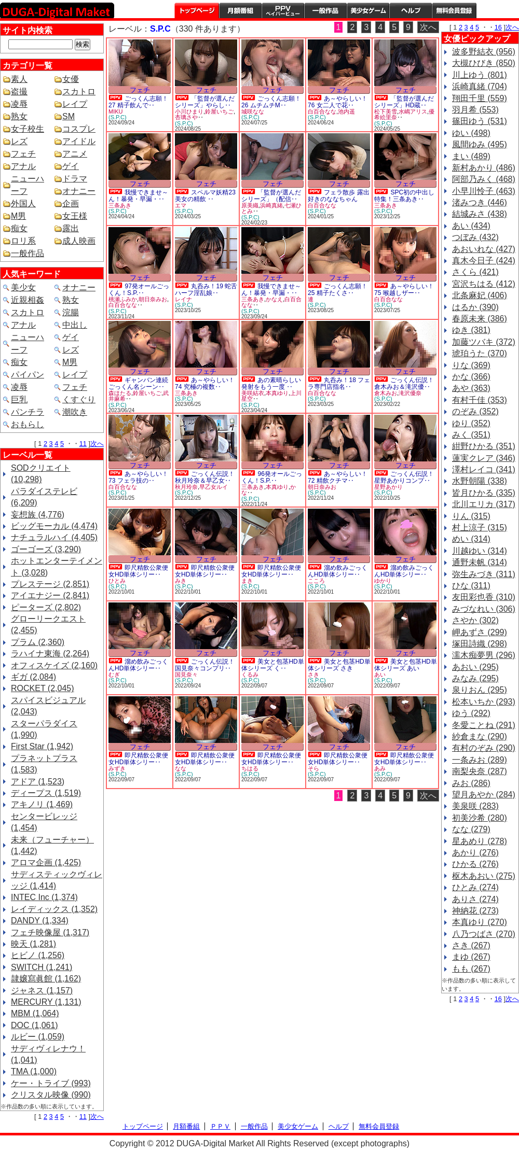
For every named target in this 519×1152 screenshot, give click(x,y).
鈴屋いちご (219, 111)
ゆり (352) (471, 423)
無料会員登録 (379, 1126)
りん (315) (471, 516)
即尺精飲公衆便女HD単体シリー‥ (138, 571)
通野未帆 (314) (479, 562)
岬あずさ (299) (479, 632)
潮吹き (74, 412)
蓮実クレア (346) (483, 458)
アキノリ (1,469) (42, 804)
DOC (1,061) (34, 1025)
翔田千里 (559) (479, 98)
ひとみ (117, 581)
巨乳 (19, 399)
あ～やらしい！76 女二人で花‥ (337, 102)
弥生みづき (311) (483, 574)
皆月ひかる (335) (483, 492)
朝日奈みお (153, 299)
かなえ (274, 299)
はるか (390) (475, 307)
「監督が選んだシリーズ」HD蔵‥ (404, 102)
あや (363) (471, 388)
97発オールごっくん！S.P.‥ (138, 290)
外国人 (23, 203)
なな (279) (471, 829)
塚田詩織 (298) (479, 643)
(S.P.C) (117, 117)
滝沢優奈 (410, 393)
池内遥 (346, 111)
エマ (180, 205)
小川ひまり (189, 111)
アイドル (78, 141)
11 (83, 443)
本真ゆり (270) (479, 922)
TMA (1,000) (34, 1071)
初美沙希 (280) (479, 817)
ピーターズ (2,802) (46, 607)
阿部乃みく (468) (483, 179)
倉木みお (385, 393)
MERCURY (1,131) (46, 1002)
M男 (18, 216)
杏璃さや (186, 117)
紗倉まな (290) (479, 736)
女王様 (74, 216)
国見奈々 (186, 674)
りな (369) (471, 365)
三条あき (119, 205)
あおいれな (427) (483, 249)
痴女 (19, 228)
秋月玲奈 (186, 487)
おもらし (27, 424)
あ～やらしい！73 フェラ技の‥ (138, 477)
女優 (70, 79)
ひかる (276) (475, 864)
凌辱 (19, 104)
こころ (316, 581)
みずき (117, 768)
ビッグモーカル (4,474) (54, 526)
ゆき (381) (471, 330)
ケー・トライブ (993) (51, 1083)
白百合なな (322, 111)
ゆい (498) (471, 133)
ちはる (249, 768)
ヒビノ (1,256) (37, 955)
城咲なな (252, 111)
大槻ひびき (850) (483, 63)
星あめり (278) (479, 841)
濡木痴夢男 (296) (483, 655)
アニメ (74, 153)
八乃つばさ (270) (483, 934)
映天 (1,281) (33, 943)
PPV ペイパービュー (283, 10)
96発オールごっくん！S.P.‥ (271, 477)
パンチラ (27, 412)
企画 (70, 203)
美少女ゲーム (368, 10)
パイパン (27, 374)
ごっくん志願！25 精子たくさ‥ (337, 290)
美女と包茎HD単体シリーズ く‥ (272, 665)
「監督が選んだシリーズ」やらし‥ (205, 102)
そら (313, 768)
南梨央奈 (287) (479, 771)
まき (247, 581)
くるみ (249, 674)
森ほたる (119, 393)
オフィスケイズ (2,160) (54, 665)
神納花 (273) (475, 910)
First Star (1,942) (42, 746)
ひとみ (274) (475, 887)
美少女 (23, 287)
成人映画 (78, 240)
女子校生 (27, 128)
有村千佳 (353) (479, 400)
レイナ (183, 299)
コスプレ (78, 128)
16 (498, 27)
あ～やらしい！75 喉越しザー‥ (404, 290)
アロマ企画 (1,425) (46, 862)
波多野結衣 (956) (483, 51)
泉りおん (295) (479, 689)
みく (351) (471, 434)
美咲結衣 (252, 393)
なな (180, 768)
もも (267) (471, 968)
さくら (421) (475, 272)
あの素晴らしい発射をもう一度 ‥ (271, 383)
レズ (19, 141)
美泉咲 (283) (475, 806)
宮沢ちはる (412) (483, 283)
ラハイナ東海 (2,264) (50, 653)
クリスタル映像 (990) (51, 1094)
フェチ (23, 153)
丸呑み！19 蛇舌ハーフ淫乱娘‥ (206, 290)
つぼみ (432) (475, 237)
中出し (74, 324)
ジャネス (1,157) (42, 990)
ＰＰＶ (220, 1126)
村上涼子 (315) (479, 527)
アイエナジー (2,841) (50, 595)
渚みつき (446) (479, 202)
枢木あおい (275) (483, 876)
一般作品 (325, 10)
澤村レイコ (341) (483, 469)
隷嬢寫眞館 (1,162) (46, 978)
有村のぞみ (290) (483, 747)
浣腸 (70, 312)
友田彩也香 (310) (483, 597)
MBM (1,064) (35, 1013)
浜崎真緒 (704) (479, 86)
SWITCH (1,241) (41, 967)
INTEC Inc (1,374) (44, 897)
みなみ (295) (475, 678)
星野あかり (388, 487)
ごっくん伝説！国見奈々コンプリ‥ (205, 665)
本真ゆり (277, 393)
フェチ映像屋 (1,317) (50, 932)
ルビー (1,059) (37, 1036)
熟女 (19, 116)
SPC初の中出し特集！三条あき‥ (404, 196)
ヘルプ (410, 10)
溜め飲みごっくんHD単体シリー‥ (337, 571)
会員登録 (454, 10)
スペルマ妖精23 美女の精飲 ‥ (205, 196)
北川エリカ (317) (483, 504)
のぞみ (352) (475, 411)
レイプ (74, 104)
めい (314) (471, 539)
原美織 (249, 205)
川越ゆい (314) (479, 550)
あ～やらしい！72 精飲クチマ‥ (337, 477)
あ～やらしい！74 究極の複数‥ (205, 383)
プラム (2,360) (37, 642)
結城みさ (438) (479, 213)
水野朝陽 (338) (479, 480)
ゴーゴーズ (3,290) (46, 549)
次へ (97, 443)
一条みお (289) (479, 759)
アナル (23, 166)
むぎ (114, 674)
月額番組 (240, 10)
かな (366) (471, 376)
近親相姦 (27, 300)
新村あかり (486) (483, 167)
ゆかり (382, 581)
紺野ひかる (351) (483, 446)
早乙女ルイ (213, 487)
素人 (19, 79)
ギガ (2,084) (33, 676)
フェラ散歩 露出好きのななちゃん (339, 196)
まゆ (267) (471, 956)
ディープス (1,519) (46, 793)
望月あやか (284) (483, 794)
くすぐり (78, 399)
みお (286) (471, 783)
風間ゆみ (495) (479, 144)
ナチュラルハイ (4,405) (54, 537)
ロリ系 (23, 240)
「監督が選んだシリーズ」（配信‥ (271, 196)
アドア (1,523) (37, 781)
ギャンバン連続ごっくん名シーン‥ (138, 383)
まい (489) (471, 156)
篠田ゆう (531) (479, 121)
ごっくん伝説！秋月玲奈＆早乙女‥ (205, 477)
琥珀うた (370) (479, 353)
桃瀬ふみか (122, 299)
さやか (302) (475, 620)
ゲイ (70, 166)
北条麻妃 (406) (479, 295)
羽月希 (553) (475, 109)
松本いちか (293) (483, 701)
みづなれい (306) (483, 609)
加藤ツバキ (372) (483, 342)
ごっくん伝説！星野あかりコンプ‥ (404, 477)
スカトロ (78, 91)
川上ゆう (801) (479, 75)
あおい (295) (475, 667)
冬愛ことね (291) (483, 725)
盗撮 (19, 91)
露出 (70, 228)
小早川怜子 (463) (483, 191)
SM (68, 116)
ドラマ (74, 178)
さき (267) (471, 945)
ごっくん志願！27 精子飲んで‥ (138, 102)
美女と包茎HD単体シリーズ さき (339, 665)
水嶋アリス (413, 111)
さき (313, 674)
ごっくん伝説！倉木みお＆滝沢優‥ (404, 383)
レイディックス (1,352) (54, 909)
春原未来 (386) (479, 318)
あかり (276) (475, 852)
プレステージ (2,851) (50, 584)
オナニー (78, 191)
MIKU (115, 111)
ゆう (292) (471, 713)
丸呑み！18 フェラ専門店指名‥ (339, 383)
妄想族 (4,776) (37, 514)
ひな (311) (471, 585)
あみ (380, 768)
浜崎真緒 (271, 205)
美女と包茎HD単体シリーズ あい (405, 665)
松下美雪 (385, 111)
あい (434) (471, 225)
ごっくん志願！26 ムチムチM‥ (271, 102)
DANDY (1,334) (40, 920)
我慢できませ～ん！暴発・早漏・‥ (138, 196)
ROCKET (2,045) (42, 688)
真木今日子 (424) (483, 260)
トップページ (196, 10)
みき (180, 581)
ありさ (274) (475, 899)
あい (380, 674)
